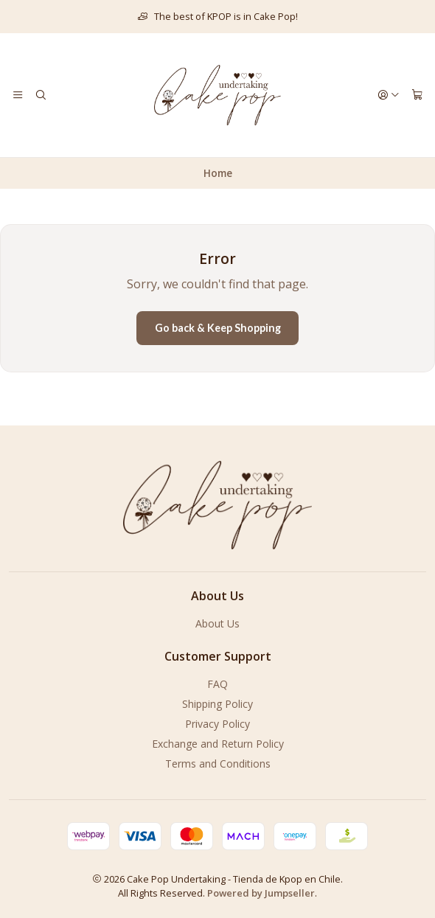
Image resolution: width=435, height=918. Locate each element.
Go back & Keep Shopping (218, 327)
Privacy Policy (217, 724)
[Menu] (18, 95)
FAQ (217, 684)
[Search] (40, 95)
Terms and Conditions (218, 764)
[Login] (388, 95)
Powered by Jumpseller (261, 893)
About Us (217, 623)
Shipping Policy (217, 704)
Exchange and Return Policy (218, 744)
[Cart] (417, 95)
